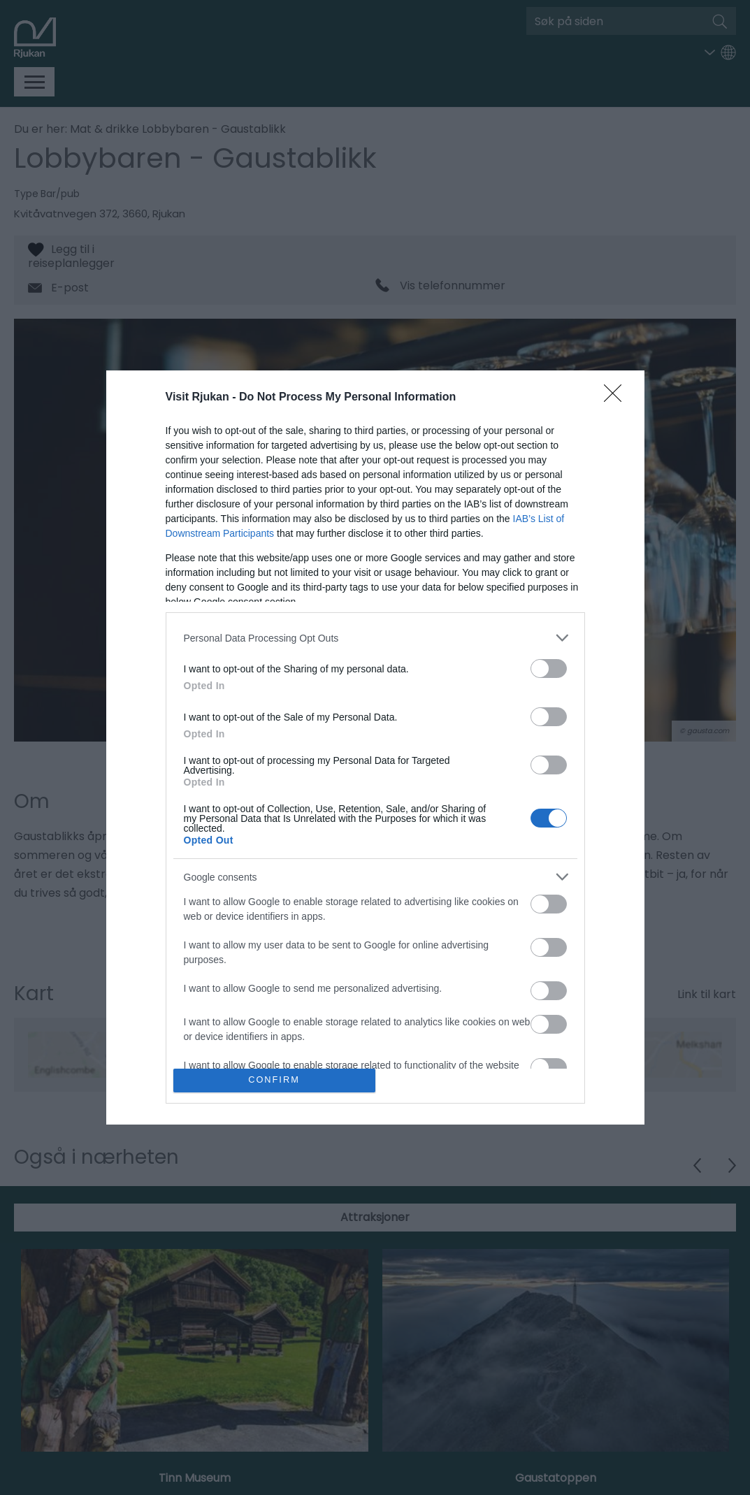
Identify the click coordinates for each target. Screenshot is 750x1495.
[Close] (617, 397)
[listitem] (375, 637)
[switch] (549, 668)
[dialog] (375, 747)
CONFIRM (274, 1080)
